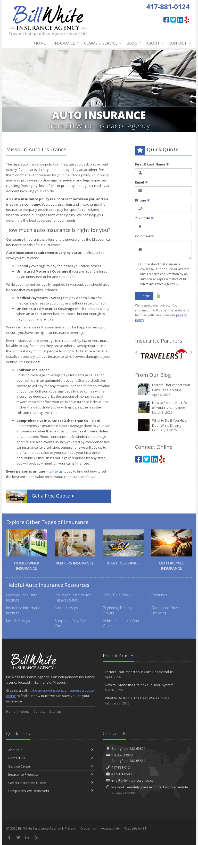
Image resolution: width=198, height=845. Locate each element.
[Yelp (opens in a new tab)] (186, 19)
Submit (144, 295)
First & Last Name (152, 164)
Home (40, 43)
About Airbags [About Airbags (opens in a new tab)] (66, 607)
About (154, 43)
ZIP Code (144, 218)
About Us (50, 749)
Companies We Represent (50, 790)
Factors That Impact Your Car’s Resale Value (164, 389)
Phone (142, 200)
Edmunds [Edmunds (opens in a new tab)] (159, 595)
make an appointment (45, 690)
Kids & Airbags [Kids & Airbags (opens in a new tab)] (18, 620)
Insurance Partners (158, 340)
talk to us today (60, 471)
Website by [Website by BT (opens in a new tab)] (135, 828)
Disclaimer (88, 828)
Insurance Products (50, 774)
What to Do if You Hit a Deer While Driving (164, 425)
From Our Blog (153, 374)
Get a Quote (41, 496)
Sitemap (55, 711)
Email (141, 182)
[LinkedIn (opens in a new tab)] (180, 19)
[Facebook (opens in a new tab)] (166, 19)
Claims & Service (102, 43)
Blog (133, 43)
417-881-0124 (121, 767)
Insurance (65, 43)
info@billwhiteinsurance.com (133, 780)
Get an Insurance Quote (50, 782)
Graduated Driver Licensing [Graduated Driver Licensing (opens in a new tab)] (165, 610)
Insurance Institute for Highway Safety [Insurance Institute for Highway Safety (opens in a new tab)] (73, 598)
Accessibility (110, 828)
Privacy (70, 828)
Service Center (50, 766)
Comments (144, 236)
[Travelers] (164, 354)
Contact (179, 43)
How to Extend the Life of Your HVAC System (164, 407)
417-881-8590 (121, 774)
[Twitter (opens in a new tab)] (173, 19)
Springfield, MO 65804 (128, 748)
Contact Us (50, 758)
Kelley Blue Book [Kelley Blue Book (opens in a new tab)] (116, 595)
